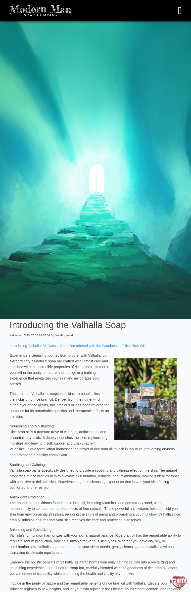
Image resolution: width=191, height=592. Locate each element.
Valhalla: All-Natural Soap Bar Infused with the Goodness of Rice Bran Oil (86, 346)
